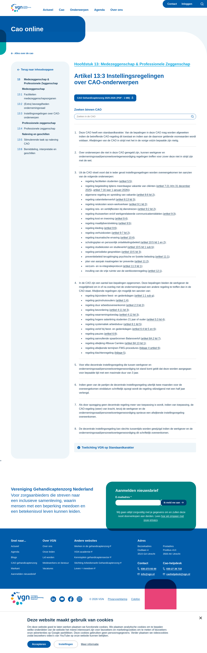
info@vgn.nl (148, 576)
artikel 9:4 (121, 220)
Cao (69, 9)
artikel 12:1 (155, 272)
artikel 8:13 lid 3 (125, 201)
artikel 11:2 (141, 262)
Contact (172, 4)
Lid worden (48, 559)
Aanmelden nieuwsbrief (23, 576)
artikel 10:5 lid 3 (131, 253)
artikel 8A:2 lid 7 (150, 340)
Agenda (107, 9)
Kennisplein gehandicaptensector (93, 559)
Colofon (135, 601)
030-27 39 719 (174, 570)
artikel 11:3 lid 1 (132, 267)
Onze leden (49, 553)
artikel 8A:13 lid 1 (135, 344)
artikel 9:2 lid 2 (146, 210)
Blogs (14, 559)
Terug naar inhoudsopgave (35, 70)
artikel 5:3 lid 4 (155, 321)
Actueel (56, 9)
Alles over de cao (23, 53)
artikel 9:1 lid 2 (138, 205)
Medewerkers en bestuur (56, 565)
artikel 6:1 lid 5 (132, 325)
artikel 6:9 (110, 335)
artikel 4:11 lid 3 (119, 311)
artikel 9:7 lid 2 (120, 234)
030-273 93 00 (148, 570)
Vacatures (48, 570)
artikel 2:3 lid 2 (135, 306)
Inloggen (187, 4)
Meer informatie (90, 644)
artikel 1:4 (121, 301)
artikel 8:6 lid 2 (145, 196)
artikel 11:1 (162, 258)
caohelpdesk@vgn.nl (178, 576)
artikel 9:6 (110, 229)
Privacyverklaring (117, 601)
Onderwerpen (87, 9)
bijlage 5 (120, 354)
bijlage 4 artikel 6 (149, 349)
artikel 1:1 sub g (144, 297)
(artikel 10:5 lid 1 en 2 (152, 243)
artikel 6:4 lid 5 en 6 (144, 330)
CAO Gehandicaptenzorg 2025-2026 (98, 98)
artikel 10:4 (127, 239)
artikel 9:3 (169, 215)
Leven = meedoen (85, 570)
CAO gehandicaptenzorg (24, 565)
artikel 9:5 (124, 224)
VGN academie (83, 553)
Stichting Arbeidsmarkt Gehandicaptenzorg (98, 565)
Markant (15, 570)
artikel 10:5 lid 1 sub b (140, 248)
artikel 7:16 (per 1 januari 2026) (111, 191)
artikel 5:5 (125, 182)
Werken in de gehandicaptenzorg (93, 548)
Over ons (124, 9)
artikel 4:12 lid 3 (129, 316)
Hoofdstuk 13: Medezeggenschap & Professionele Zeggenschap (132, 64)
